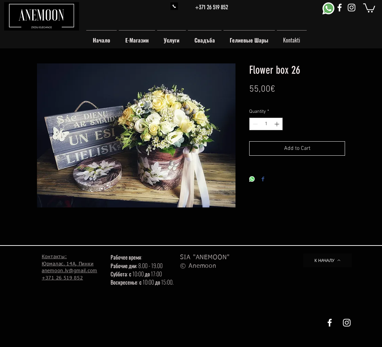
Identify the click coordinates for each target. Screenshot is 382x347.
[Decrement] (254, 124)
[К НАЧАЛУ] (327, 260)
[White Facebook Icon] (339, 7)
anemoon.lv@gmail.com (69, 270)
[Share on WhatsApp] (252, 179)
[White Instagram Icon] (351, 7)
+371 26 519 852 (211, 7)
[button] (369, 7)
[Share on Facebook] (263, 179)
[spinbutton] (266, 124)
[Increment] (277, 124)
